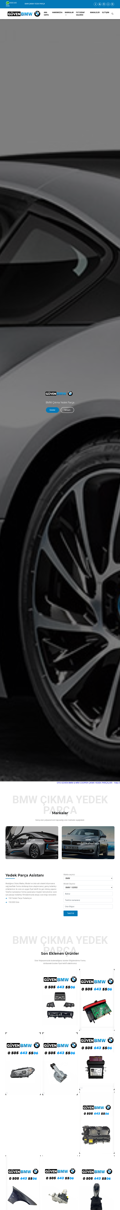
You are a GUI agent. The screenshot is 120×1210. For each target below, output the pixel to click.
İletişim (67, 410)
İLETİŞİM (105, 12)
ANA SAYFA (46, 14)
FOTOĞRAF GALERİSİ (80, 14)
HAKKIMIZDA (57, 12)
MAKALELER (95, 12)
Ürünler (52, 410)
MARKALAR (69, 12)
